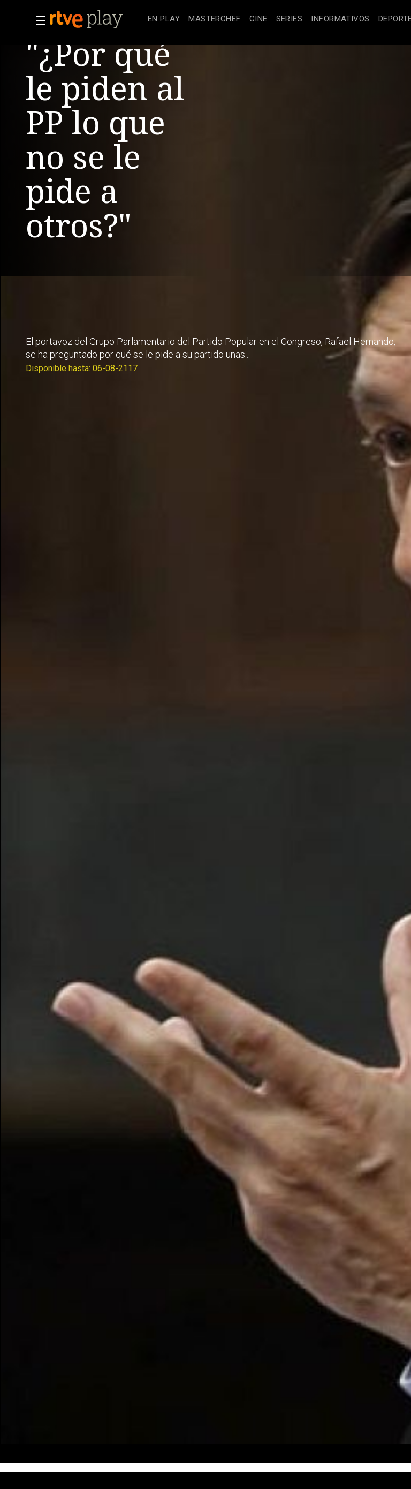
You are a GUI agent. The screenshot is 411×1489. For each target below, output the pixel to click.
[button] (37, 20)
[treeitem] (164, 19)
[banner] (96, 19)
